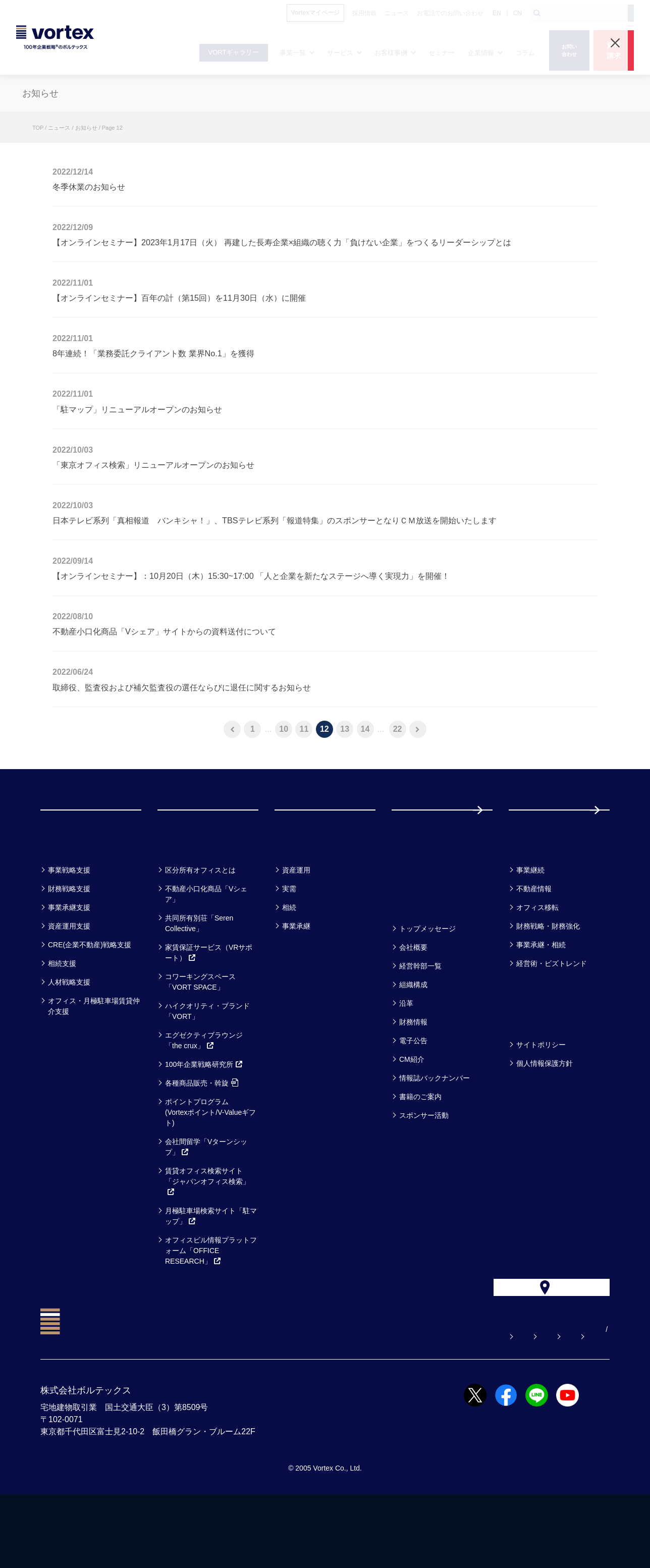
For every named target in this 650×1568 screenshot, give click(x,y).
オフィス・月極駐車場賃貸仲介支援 (94, 1057)
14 (365, 729)
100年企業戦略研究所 (204, 1116)
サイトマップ (546, 1403)
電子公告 (413, 1092)
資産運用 (296, 921)
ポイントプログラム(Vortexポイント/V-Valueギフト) (210, 1163)
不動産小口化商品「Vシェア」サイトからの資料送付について (164, 631)
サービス (182, 895)
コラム (528, 895)
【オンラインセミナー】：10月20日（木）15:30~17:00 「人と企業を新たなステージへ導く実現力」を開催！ (251, 575)
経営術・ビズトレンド (551, 1015)
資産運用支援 (69, 978)
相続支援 (62, 1015)
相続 (289, 959)
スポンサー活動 (424, 1167)
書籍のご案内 (420, 1148)
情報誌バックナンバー (434, 1129)
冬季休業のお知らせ (88, 186)
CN (517, 13)
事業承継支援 (69, 959)
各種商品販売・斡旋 (201, 1134)
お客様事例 (305, 895)
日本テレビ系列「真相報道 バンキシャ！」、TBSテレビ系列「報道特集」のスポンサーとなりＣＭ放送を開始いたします (274, 520)
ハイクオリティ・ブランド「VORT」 (207, 1062)
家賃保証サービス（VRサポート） (208, 1004)
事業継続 (530, 921)
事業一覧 (64, 895)
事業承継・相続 (541, 996)
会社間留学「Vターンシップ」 (206, 1198)
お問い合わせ (379, 1403)
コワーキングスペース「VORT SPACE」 (200, 1033)
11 (304, 729)
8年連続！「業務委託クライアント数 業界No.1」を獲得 (153, 353)
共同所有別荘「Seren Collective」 (199, 974)
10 (283, 729)
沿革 (406, 1055)
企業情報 (416, 953)
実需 (289, 940)
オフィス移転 (537, 959)
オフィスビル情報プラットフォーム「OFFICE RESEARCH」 (211, 1302)
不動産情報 (534, 940)
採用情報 (541, 835)
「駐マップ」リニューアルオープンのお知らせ (137, 409)
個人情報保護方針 (544, 1115)
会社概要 (413, 999)
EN (497, 13)
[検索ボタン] (537, 13)
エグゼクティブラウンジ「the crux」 (204, 1092)
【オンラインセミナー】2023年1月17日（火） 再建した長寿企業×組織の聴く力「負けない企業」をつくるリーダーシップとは (281, 242)
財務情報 (413, 1073)
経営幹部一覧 (420, 1017)
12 (324, 729)
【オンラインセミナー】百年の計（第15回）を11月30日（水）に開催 (179, 297)
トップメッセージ (427, 980)
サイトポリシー (541, 1096)
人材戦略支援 (69, 1034)
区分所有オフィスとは (200, 921)
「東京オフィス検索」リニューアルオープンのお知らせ (153, 464)
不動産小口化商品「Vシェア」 (206, 945)
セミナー (417, 895)
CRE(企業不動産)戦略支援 (89, 996)
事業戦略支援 (69, 921)
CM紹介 (411, 1111)
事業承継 (296, 978)
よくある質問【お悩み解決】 (288, 1403)
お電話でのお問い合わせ (463, 1403)
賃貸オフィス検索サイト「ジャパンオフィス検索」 (207, 1233)
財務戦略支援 (69, 940)
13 (344, 729)
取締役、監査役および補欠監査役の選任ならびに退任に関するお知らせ (181, 687)
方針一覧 (533, 1069)
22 (397, 729)
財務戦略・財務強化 (548, 978)
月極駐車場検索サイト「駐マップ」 (211, 1267)
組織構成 (413, 1036)
